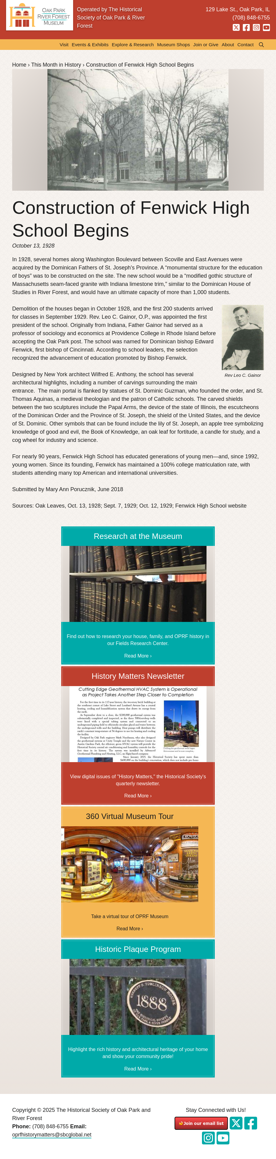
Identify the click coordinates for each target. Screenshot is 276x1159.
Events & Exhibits (85, 44)
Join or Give (204, 44)
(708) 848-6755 (51, 1127)
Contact (245, 44)
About (227, 44)
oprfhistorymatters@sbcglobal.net (53, 1136)
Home (19, 65)
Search (259, 44)
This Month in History (57, 65)
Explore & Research (128, 44)
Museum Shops (171, 44)
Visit (57, 44)
